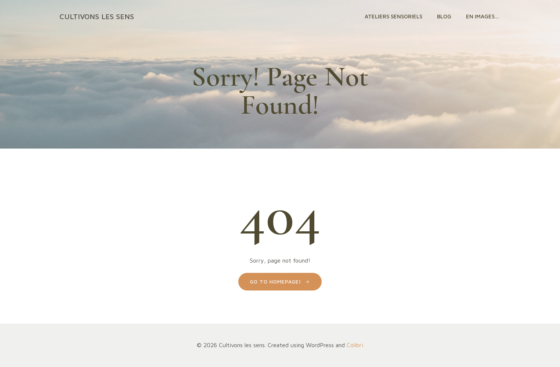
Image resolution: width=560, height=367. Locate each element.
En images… (482, 16)
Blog (444, 16)
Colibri (355, 345)
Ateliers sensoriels (393, 16)
